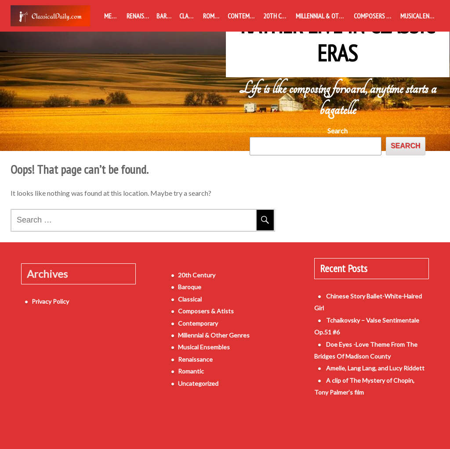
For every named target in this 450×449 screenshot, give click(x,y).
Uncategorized (187, 385)
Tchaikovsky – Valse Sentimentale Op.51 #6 (375, 310)
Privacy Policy (39, 298)
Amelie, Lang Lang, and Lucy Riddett (365, 346)
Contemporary (243, 15)
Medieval (113, 15)
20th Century (277, 15)
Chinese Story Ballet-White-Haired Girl (369, 298)
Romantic (213, 15)
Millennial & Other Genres (323, 15)
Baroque (166, 15)
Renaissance (139, 15)
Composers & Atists (375, 15)
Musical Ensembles (419, 15)
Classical (189, 15)
